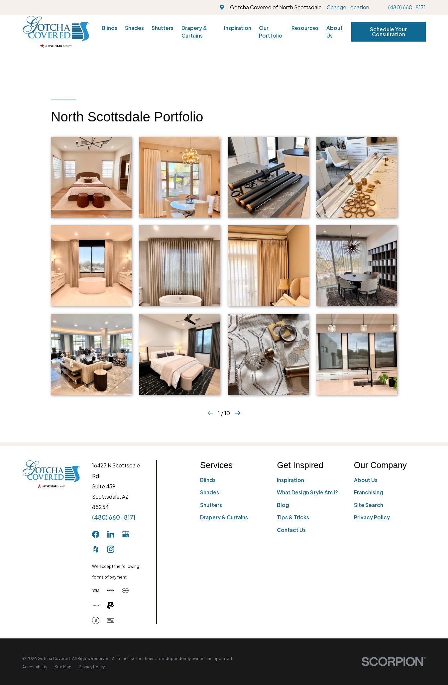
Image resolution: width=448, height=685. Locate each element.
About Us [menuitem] (334, 32)
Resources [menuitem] (305, 28)
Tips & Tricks (293, 517)
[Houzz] (95, 549)
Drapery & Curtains (224, 517)
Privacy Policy (372, 517)
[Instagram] (110, 549)
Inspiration (290, 480)
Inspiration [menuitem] (237, 28)
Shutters (211, 505)
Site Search (368, 505)
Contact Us (291, 530)
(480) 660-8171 (407, 7)
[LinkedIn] (110, 534)
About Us (366, 480)
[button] (91, 177)
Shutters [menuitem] (162, 28)
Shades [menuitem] (134, 28)
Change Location (348, 7)
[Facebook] (95, 534)
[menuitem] (34, 667)
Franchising (368, 492)
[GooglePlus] (125, 534)
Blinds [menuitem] (109, 28)
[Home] (55, 32)
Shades (209, 492)
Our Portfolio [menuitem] (270, 32)
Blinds (208, 480)
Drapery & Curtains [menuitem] (194, 32)
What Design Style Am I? (307, 492)
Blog (283, 505)
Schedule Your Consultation (388, 32)
